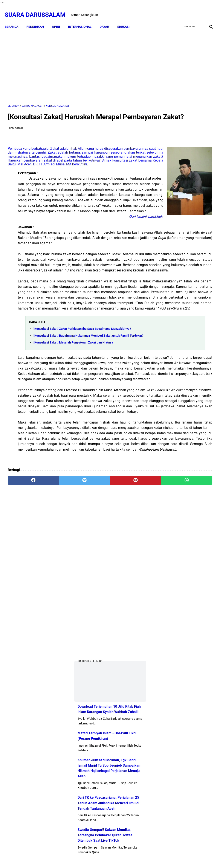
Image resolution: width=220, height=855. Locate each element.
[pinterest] (93, 621)
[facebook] (177, 10)
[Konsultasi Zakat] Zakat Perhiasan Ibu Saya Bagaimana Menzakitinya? (82, 411)
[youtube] (197, 10)
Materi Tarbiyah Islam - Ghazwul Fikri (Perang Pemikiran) (181, 246)
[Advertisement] (76, 62)
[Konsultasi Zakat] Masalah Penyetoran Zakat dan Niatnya (73, 429)
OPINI (59, 19)
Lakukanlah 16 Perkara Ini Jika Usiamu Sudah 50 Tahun (197, 617)
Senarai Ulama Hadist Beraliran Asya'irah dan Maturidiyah (195, 494)
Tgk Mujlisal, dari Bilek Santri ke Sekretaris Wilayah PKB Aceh (195, 641)
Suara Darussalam (38, 10)
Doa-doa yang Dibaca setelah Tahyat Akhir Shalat (194, 449)
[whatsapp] (127, 621)
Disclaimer (94, 844)
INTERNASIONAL (83, 19)
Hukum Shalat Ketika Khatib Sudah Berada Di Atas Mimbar (196, 592)
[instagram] (207, 10)
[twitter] (187, 10)
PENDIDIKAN (38, 19)
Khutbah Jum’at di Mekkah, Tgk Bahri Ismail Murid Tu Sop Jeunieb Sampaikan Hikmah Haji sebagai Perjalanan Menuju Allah (184, 284)
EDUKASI (126, 19)
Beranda (14, 19)
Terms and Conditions (134, 844)
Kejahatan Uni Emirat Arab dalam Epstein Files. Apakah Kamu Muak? (197, 567)
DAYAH (107, 19)
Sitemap (110, 844)
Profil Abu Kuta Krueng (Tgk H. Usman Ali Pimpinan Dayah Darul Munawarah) (186, 401)
